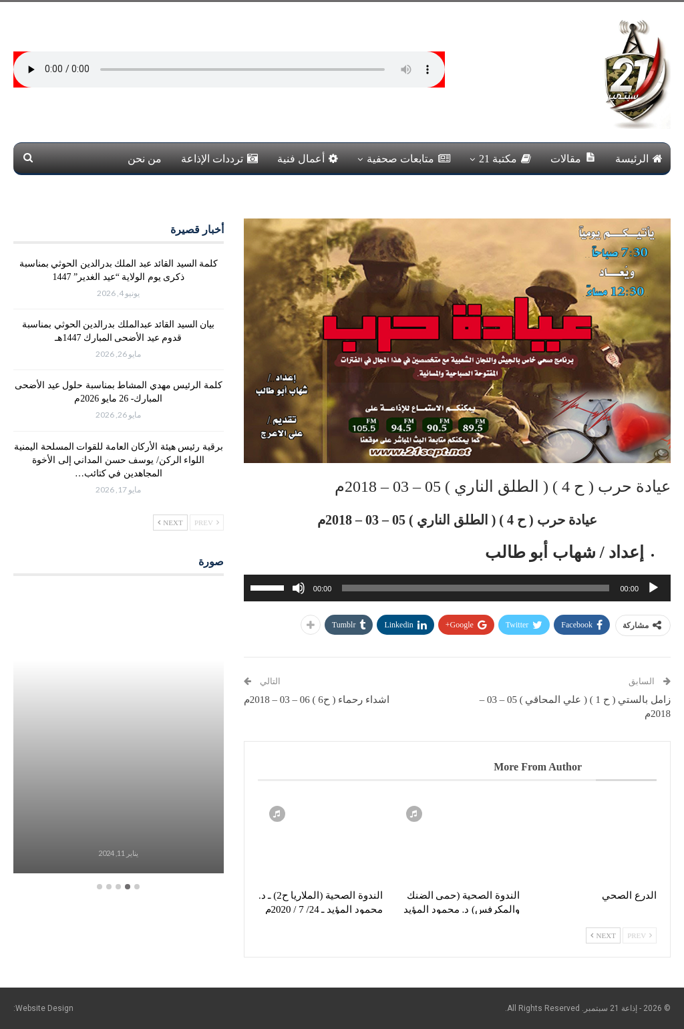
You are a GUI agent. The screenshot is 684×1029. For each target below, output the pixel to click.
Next (603, 935)
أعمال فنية (307, 158)
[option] (118, 733)
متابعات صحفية (408, 158)
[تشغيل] (653, 588)
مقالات (573, 158)
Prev (639, 935)
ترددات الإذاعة (219, 158)
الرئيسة (639, 158)
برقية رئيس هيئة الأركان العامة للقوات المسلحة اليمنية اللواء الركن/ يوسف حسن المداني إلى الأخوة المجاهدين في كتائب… (118, 460)
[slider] (475, 588)
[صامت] (298, 588)
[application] (457, 588)
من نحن (145, 158)
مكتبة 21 (505, 158)
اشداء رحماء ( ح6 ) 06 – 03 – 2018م (316, 699)
